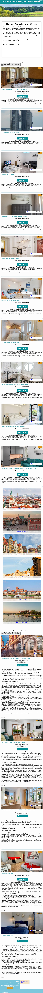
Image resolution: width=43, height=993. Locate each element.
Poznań (40, 788)
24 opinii (29, 141)
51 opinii (35, 477)
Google (17, 981)
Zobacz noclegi (22, 96)
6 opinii (31, 435)
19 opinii (29, 351)
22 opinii (29, 267)
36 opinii (32, 225)
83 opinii (28, 183)
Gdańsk (40, 236)
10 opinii (27, 943)
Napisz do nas (33, 989)
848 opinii (33, 668)
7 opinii (29, 309)
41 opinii (31, 99)
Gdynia (40, 110)
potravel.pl (41, 0)
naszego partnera (27, 103)
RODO (12, 986)
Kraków (40, 636)
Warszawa (39, 720)
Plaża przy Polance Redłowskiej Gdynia (21, 982)
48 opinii (31, 752)
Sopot (40, 67)
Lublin (40, 851)
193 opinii (28, 882)
